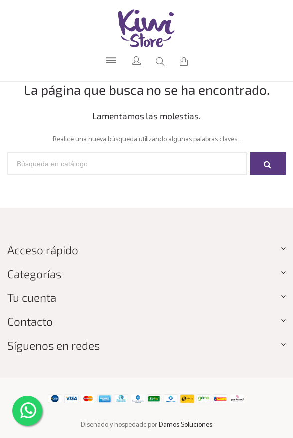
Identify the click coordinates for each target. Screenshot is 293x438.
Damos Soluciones (185, 425)
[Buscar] (127, 163)
